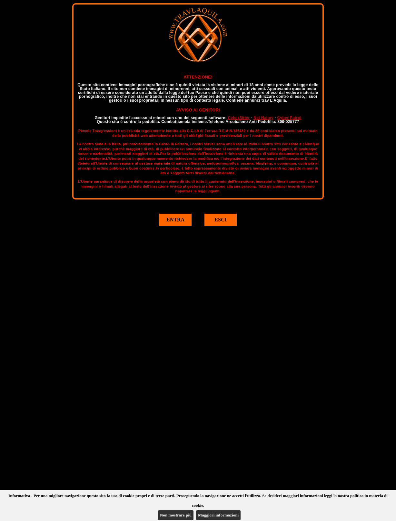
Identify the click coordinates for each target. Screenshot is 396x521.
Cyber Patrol (289, 118)
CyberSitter (239, 118)
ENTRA (175, 219)
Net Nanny (263, 118)
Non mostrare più (176, 515)
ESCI (220, 219)
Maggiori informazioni (218, 515)
